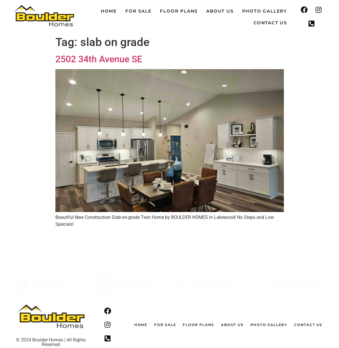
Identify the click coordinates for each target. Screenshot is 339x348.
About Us (219, 11)
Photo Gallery (264, 11)
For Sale (138, 11)
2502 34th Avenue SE (98, 59)
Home (109, 11)
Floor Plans (179, 11)
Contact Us (270, 22)
